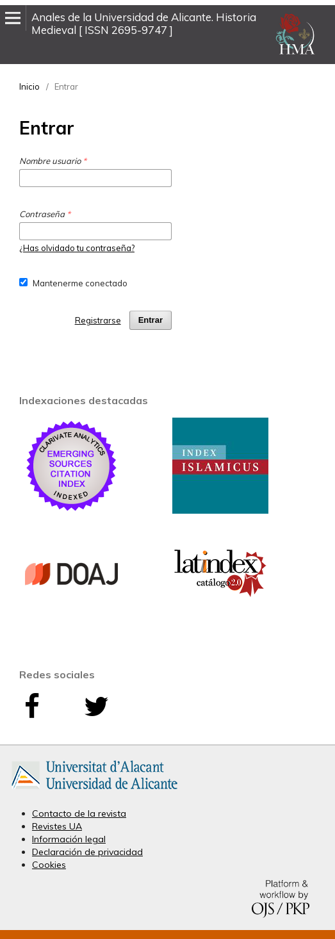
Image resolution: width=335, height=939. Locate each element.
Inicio (29, 86)
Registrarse (98, 320)
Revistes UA (57, 826)
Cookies (49, 864)
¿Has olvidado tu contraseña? (77, 248)
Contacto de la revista (79, 813)
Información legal (69, 839)
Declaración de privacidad (87, 852)
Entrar (150, 320)
